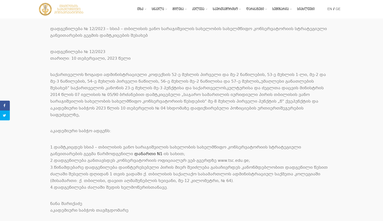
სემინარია (280, 9)
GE (338, 9)
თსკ (140, 9)
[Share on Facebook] (5, 105)
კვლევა (198, 9)
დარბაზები (255, 9)
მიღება (178, 9)
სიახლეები (306, 9)
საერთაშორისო (225, 9)
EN (329, 9)
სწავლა (158, 9)
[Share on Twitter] (5, 115)
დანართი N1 (148, 154)
